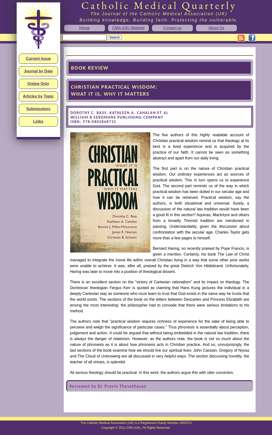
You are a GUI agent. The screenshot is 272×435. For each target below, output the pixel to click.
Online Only (38, 84)
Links (38, 121)
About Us (216, 28)
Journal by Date (38, 71)
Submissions (38, 109)
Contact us (172, 28)
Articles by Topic (38, 96)
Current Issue (38, 59)
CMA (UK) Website (128, 28)
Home (84, 28)
